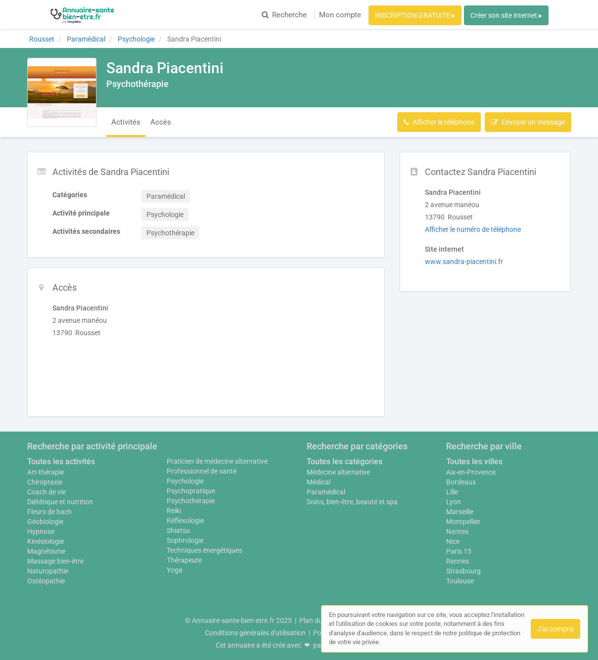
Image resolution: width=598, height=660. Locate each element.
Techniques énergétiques (204, 550)
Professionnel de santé (201, 471)
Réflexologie (185, 521)
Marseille (459, 512)
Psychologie (185, 481)
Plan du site (317, 620)
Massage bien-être (55, 561)
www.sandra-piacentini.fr (464, 261)
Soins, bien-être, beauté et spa (352, 502)
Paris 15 (458, 551)
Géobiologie (45, 522)
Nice (453, 541)
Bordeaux (461, 482)
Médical (318, 482)
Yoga (175, 570)
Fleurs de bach (49, 512)
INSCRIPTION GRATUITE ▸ (415, 15)
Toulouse (460, 581)
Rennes (457, 561)
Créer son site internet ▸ (506, 15)
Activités (125, 122)
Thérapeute (184, 560)
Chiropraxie (44, 482)
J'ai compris (555, 629)
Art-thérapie (45, 472)
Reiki (174, 511)
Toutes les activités (61, 461)
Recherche (284, 14)
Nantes (457, 531)
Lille (452, 492)
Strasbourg (463, 571)
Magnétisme (46, 551)
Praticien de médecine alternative (217, 461)
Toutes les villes (474, 461)
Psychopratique (191, 491)
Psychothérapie (191, 501)
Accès (160, 122)
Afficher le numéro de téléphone (473, 229)
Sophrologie (185, 540)
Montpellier (463, 522)
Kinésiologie (45, 541)
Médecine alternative (338, 472)
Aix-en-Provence (471, 472)
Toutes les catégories (344, 461)
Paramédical (326, 492)
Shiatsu (178, 530)
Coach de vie (46, 492)
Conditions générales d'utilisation (255, 633)
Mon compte (340, 14)
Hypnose (40, 531)
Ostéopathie (46, 581)
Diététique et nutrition (60, 502)
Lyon (453, 502)
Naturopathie (47, 571)
